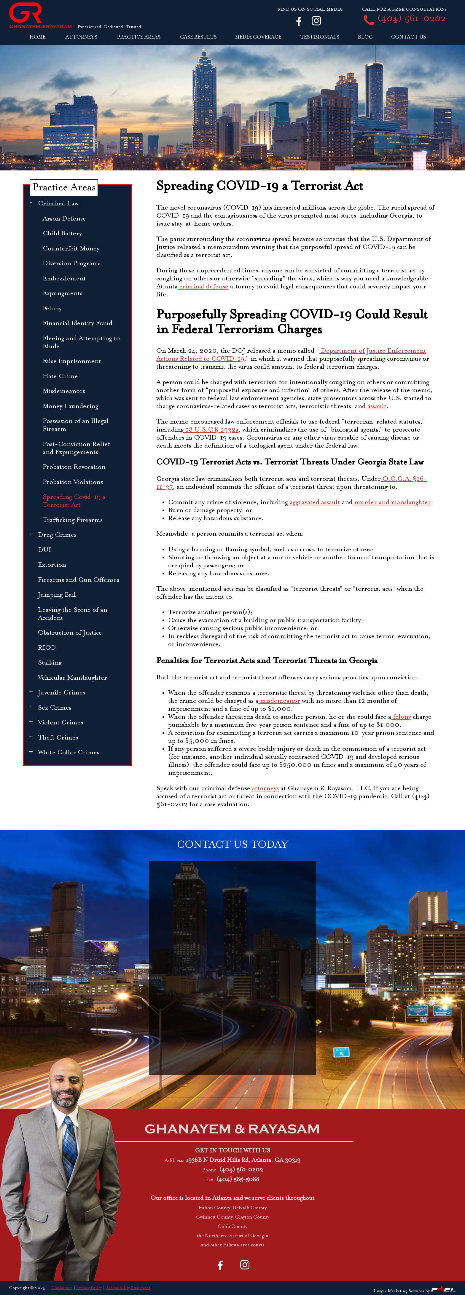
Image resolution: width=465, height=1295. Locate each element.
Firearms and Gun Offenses (78, 580)
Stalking (50, 663)
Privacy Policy (89, 1288)
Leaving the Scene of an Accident (72, 614)
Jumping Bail (57, 595)
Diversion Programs (72, 263)
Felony (52, 308)
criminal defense (203, 286)
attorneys (264, 788)
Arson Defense (64, 219)
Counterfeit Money (71, 249)
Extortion (52, 565)
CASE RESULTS (198, 37)
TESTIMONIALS (319, 37)
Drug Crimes (57, 535)
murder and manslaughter (392, 502)
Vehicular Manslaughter (72, 678)
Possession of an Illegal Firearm (76, 425)
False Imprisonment (72, 361)
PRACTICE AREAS (138, 37)
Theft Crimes (58, 738)
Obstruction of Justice (70, 633)
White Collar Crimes (68, 752)
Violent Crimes (60, 722)
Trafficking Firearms (73, 520)
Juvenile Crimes (61, 693)
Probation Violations (73, 482)
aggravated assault (314, 502)
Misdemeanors (64, 391)
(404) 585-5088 (237, 1179)
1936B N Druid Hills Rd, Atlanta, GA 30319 (243, 1160)
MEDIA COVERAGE (258, 37)
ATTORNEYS (81, 37)
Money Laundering (70, 406)
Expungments (62, 293)
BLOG (365, 37)
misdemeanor (279, 701)
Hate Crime (60, 376)
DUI (44, 550)
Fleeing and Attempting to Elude (81, 342)
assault (376, 406)
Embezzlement (64, 278)
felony (401, 717)
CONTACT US (408, 37)
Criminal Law (58, 203)
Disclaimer (61, 1288)
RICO (47, 648)
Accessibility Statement (128, 1288)
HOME (38, 37)
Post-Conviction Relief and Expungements (76, 448)
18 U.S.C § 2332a (211, 430)
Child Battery (62, 233)
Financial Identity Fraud (77, 323)
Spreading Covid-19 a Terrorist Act (74, 501)
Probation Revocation (74, 467)
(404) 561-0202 (411, 19)
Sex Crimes (54, 708)
